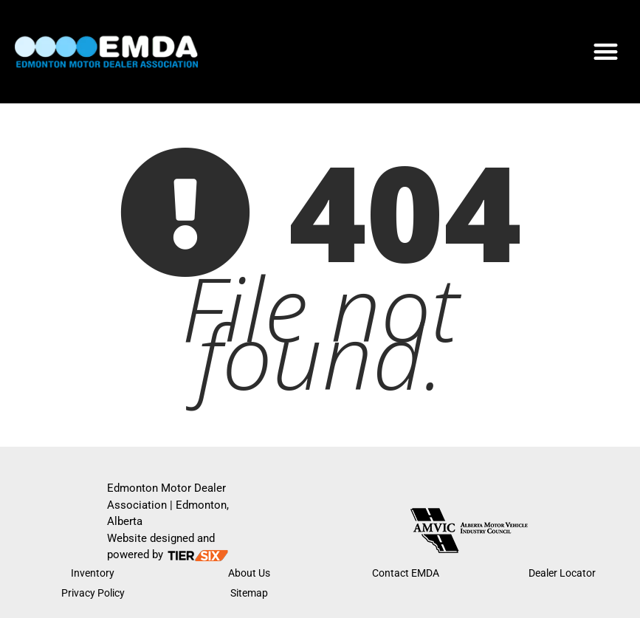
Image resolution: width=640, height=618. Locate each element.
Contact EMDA (405, 573)
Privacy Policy (93, 593)
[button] (605, 52)
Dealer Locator (562, 573)
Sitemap (249, 593)
